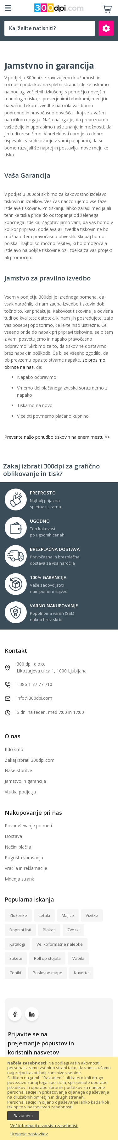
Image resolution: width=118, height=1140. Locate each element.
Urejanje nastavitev (29, 1134)
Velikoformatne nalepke (60, 944)
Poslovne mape (47, 972)
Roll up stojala (47, 958)
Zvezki (73, 930)
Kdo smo (14, 749)
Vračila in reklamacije (26, 868)
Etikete (15, 958)
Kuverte (81, 972)
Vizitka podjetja (20, 792)
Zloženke (18, 915)
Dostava (13, 836)
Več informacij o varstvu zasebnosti (44, 1125)
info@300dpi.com (34, 698)
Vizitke (92, 915)
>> (107, 437)
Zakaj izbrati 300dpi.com (29, 760)
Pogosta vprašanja (24, 857)
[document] (59, 1099)
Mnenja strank (19, 879)
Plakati (49, 930)
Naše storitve (18, 770)
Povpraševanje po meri (28, 826)
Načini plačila (18, 847)
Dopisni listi (20, 930)
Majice (68, 915)
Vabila (78, 958)
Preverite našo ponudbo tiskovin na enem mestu (54, 437)
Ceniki (15, 972)
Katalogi (17, 944)
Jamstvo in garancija (25, 781)
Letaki (44, 915)
